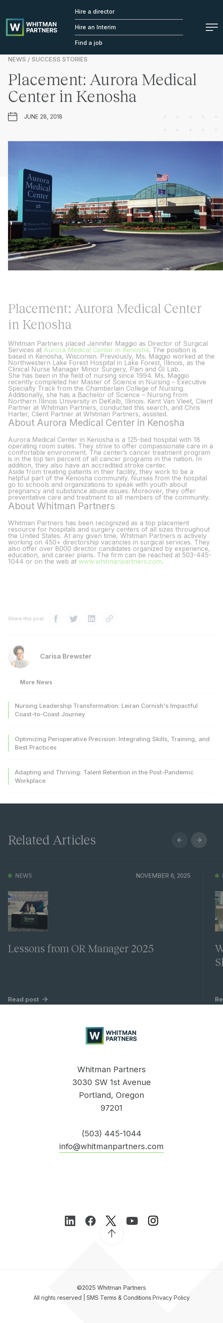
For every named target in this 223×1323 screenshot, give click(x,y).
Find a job (88, 42)
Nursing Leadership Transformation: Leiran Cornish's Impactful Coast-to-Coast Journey (106, 716)
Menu (212, 27)
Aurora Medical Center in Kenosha (96, 356)
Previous (180, 846)
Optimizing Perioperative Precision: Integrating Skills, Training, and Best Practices (112, 749)
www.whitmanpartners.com (120, 567)
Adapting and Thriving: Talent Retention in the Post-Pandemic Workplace (104, 782)
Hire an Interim (95, 27)
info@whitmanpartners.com (111, 1146)
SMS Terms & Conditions (118, 1297)
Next (199, 846)
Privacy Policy (171, 1297)
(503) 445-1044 (111, 1133)
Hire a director (95, 11)
